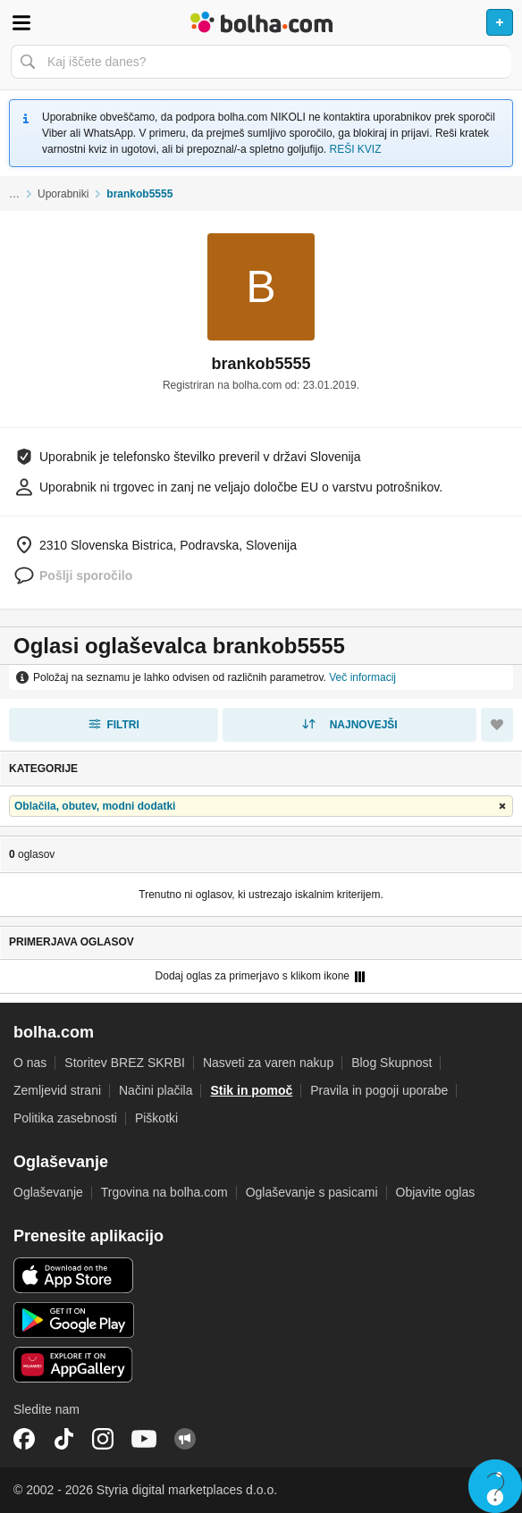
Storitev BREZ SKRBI (124, 1062)
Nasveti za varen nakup (268, 1062)
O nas (29, 1062)
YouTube (143, 1439)
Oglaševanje (48, 1192)
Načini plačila (155, 1090)
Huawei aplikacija (73, 1365)
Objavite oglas (436, 1192)
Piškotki (156, 1118)
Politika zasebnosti (65, 1118)
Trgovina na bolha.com (164, 1192)
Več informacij (362, 677)
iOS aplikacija (73, 1275)
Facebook (24, 1439)
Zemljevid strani (57, 1090)
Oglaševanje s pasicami (312, 1192)
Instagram (103, 1439)
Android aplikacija (73, 1320)
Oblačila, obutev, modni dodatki (94, 806)
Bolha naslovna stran (261, 22)
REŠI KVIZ (356, 149)
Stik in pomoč (251, 1090)
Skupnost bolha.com (185, 1439)
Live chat (495, 1486)
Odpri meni (21, 22)
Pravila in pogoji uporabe (379, 1090)
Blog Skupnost (391, 1062)
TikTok (63, 1439)
